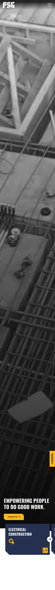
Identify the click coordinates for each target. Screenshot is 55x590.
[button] (49, 4)
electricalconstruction (20, 532)
